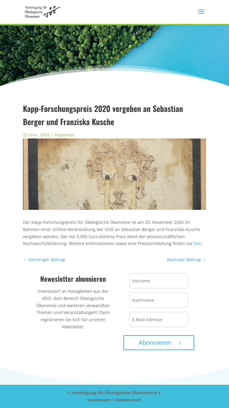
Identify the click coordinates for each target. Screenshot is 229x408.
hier (198, 243)
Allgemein (65, 135)
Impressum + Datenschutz (114, 400)
